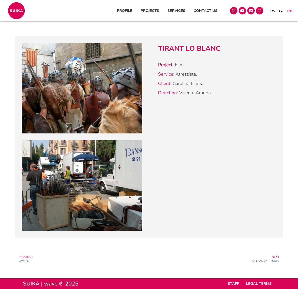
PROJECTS (150, 10)
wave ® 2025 (61, 283)
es (272, 10)
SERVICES (176, 10)
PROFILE (124, 10)
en (289, 10)
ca (281, 10)
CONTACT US (205, 10)
